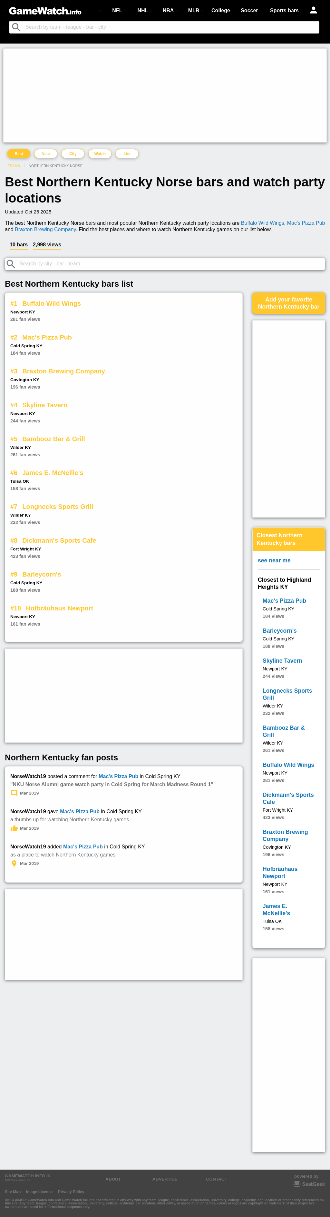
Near (46, 154)
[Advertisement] (165, 95)
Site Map (13, 1192)
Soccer (249, 10)
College (220, 10)
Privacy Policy (71, 1192)
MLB (193, 10)
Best (19, 154)
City (73, 154)
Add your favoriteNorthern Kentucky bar (289, 303)
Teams (14, 166)
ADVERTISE (165, 1179)
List (127, 154)
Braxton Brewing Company (45, 229)
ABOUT (113, 1179)
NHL (142, 10)
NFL (117, 10)
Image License (39, 1192)
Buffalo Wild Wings (262, 223)
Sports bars (284, 10)
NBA (168, 10)
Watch (100, 154)
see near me (274, 560)
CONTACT (216, 1179)
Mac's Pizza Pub (306, 223)
